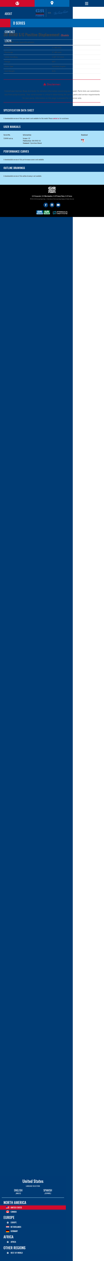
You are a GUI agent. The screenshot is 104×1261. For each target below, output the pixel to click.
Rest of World (15, 1253)
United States (14, 1207)
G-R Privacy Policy (59, 196)
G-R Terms (68, 196)
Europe (12, 1223)
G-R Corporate (36, 196)
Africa (11, 1242)
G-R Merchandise (47, 196)
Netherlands (13, 1227)
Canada (11, 1212)
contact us (56, 118)
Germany (12, 1231)
